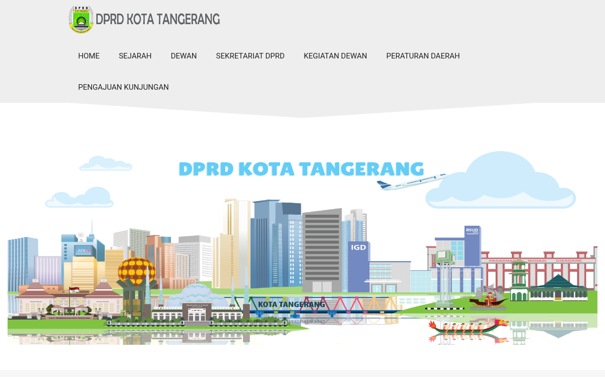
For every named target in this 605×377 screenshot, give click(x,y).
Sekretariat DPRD (250, 55)
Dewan (184, 55)
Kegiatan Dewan (336, 55)
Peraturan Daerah (423, 55)
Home (89, 55)
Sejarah (135, 55)
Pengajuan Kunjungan (123, 87)
